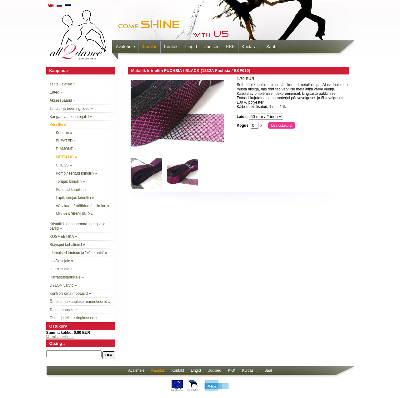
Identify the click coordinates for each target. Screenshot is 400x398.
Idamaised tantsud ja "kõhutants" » (79, 253)
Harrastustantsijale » (67, 277)
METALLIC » (66, 157)
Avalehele (125, 46)
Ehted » (56, 92)
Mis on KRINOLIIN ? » (74, 214)
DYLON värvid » (63, 285)
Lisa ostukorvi (281, 125)
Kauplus (150, 46)
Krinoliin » (58, 125)
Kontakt (171, 46)
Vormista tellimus (60, 337)
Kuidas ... (251, 46)
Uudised (211, 46)
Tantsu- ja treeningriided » (71, 108)
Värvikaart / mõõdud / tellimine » (82, 206)
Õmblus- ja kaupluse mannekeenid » (80, 301)
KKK (230, 46)
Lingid (191, 46)
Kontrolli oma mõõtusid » (70, 293)
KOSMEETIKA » (63, 236)
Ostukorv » (60, 326)
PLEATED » (66, 141)
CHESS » (64, 165)
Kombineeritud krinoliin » (76, 173)
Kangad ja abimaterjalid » (71, 117)
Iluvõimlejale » (61, 261)
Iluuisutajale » (61, 269)
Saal (270, 46)
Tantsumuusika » (64, 310)
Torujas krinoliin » (70, 181)
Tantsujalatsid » (63, 84)
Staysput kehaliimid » (67, 244)
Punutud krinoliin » (71, 189)
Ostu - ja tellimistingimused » (74, 318)
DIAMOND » (66, 149)
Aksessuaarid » (62, 100)
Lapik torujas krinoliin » (75, 198)
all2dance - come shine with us (78, 33)
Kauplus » (59, 70)
